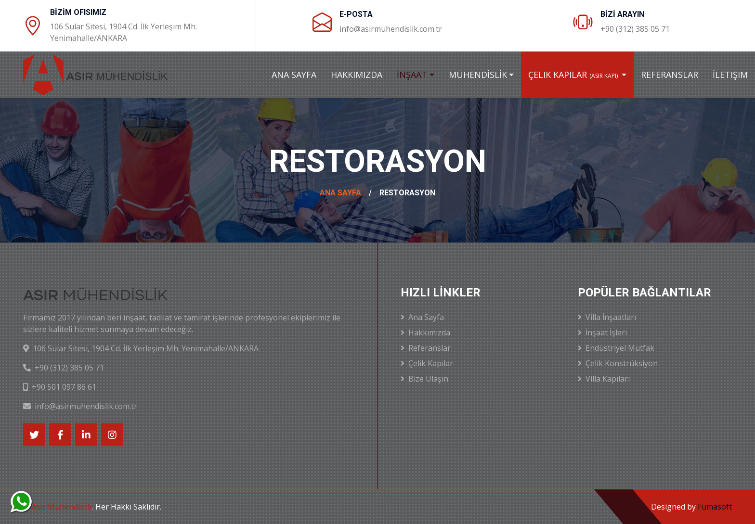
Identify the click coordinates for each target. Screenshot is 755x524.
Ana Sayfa (294, 74)
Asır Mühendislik (62, 506)
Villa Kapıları (604, 378)
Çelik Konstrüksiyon (618, 363)
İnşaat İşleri (602, 332)
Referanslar (669, 74)
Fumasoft (715, 506)
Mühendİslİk (478, 74)
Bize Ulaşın (424, 378)
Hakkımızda (356, 74)
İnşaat (412, 74)
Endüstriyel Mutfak (616, 348)
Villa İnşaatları (607, 317)
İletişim (730, 74)
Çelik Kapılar (573, 74)
